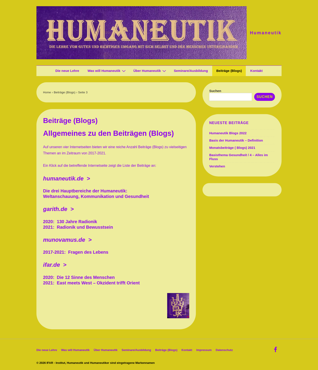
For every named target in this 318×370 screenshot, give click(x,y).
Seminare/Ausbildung (191, 71)
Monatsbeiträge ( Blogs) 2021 (232, 148)
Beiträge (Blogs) (229, 71)
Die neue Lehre (67, 71)
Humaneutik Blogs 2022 (227, 133)
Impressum (204, 350)
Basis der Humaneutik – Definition (236, 140)
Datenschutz (224, 350)
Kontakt (256, 71)
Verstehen (217, 166)
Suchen (215, 91)
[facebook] (276, 351)
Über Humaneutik (150, 71)
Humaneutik (266, 32)
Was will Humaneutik (107, 71)
